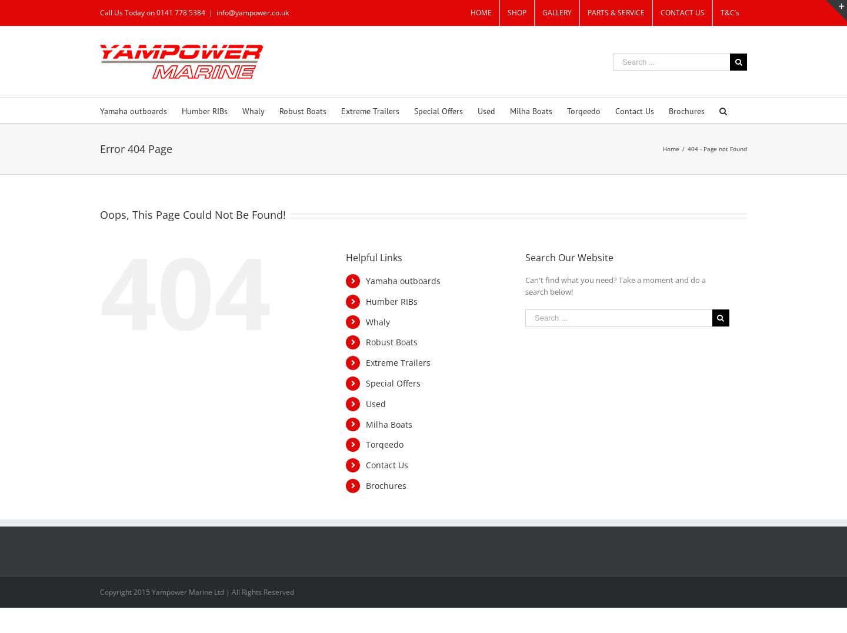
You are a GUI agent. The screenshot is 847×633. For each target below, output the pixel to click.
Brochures (386, 485)
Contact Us (387, 465)
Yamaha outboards (403, 280)
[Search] (723, 110)
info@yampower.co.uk (252, 13)
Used (376, 403)
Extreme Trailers (398, 362)
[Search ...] (671, 62)
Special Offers (393, 383)
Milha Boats (389, 424)
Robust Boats (392, 342)
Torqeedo (385, 444)
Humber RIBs (392, 301)
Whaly (378, 322)
